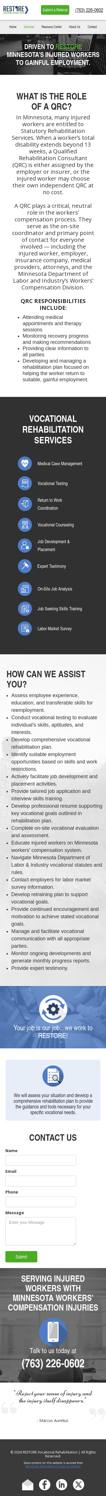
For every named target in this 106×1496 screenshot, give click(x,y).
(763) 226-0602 (89, 10)
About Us (74, 27)
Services (29, 27)
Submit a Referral (55, 10)
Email (10, 1171)
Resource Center (52, 27)
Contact (92, 27)
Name (11, 1150)
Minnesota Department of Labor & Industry (53, 1466)
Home (12, 27)
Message (14, 1212)
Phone (11, 1192)
